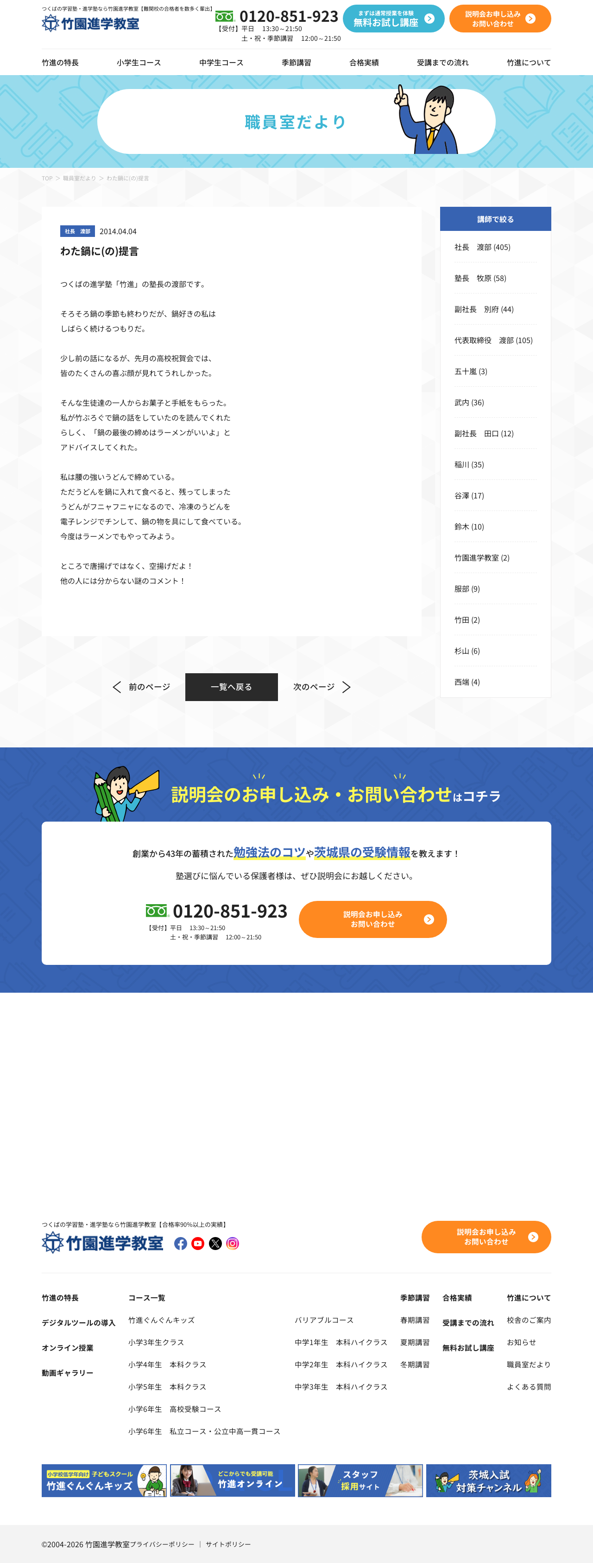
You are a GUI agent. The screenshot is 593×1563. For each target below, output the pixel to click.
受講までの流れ (443, 62)
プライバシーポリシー (162, 1544)
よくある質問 (529, 1386)
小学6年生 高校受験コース (174, 1408)
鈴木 (461, 526)
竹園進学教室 (476, 557)
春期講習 (415, 1319)
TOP (47, 178)
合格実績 (364, 62)
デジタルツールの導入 (79, 1322)
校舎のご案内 (529, 1319)
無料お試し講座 (468, 1347)
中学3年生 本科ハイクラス (341, 1386)
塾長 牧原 (473, 277)
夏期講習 (415, 1341)
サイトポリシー (228, 1544)
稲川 (461, 464)
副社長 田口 (476, 433)
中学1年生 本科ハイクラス (341, 1341)
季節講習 (296, 62)
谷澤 (461, 495)
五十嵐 (465, 370)
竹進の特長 (60, 1297)
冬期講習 (415, 1364)
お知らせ (521, 1341)
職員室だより (79, 178)
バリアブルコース (324, 1319)
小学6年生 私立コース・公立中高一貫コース (204, 1430)
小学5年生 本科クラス (167, 1386)
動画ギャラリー (68, 1372)
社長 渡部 (473, 246)
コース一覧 (146, 1297)
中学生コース (221, 62)
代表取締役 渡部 (484, 339)
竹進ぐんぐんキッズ (161, 1319)
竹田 (461, 619)
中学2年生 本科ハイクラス (341, 1364)
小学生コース (139, 62)
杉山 (461, 650)
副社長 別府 (476, 308)
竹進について (529, 1297)
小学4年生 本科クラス (167, 1364)
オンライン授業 (68, 1347)
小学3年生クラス (156, 1341)
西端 (461, 681)
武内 (461, 402)
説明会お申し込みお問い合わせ (373, 919)
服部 (461, 588)
